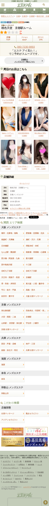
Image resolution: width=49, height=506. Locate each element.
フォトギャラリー (9, 464)
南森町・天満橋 (7, 239)
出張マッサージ (7, 413)
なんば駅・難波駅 (8, 252)
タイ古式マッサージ (10, 472)
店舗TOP (8, 38)
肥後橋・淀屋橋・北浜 (35, 233)
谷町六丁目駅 (31, 271)
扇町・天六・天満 (33, 239)
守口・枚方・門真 (8, 290)
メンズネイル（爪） (10, 482)
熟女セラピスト (32, 413)
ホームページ (24, 183)
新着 (44, 11)
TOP (4, 11)
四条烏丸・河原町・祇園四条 (37, 311)
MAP (24, 38)
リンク (39, 464)
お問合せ (21, 464)
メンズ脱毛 (7, 475)
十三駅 (28, 265)
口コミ (24, 11)
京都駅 (28, 317)
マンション (36, 213)
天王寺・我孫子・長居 (10, 277)
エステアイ (7, 461)
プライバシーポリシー (10, 468)
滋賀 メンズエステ (11, 358)
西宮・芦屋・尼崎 (8, 344)
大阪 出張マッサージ (34, 296)
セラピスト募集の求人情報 (20, 208)
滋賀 (3, 365)
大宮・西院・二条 (8, 317)
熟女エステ (24, 482)
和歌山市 (5, 393)
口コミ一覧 (38, 461)
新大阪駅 (29, 258)
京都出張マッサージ (23, 213)
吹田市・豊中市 (7, 296)
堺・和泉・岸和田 (8, 284)
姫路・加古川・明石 (9, 350)
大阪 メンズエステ (11, 227)
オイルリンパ (7, 479)
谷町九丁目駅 (6, 271)
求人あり (21, 22)
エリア (15, 11)
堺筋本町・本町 (32, 246)
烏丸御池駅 (5, 311)
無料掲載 (31, 464)
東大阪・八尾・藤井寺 (35, 284)
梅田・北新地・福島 (9, 233)
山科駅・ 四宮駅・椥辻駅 (11, 323)
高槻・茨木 (30, 290)
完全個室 (11, 215)
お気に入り (34, 11)
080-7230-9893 (26, 46)
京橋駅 (28, 277)
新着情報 (28, 461)
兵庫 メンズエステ (11, 338)
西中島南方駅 (6, 265)
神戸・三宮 (30, 344)
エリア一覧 (18, 461)
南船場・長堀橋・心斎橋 (36, 252)
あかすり (18, 479)
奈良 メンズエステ (11, 373)
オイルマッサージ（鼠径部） (33, 215)
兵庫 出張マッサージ (34, 350)
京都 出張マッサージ (9, 329)
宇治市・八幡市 (32, 323)
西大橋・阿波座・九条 (10, 258)
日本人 (11, 213)
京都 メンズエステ (11, 304)
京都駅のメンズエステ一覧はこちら (24, 61)
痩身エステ (29, 479)
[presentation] (24, 502)
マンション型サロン (27, 472)
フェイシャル (18, 475)
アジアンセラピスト (9, 420)
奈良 (3, 379)
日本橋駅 (5, 246)
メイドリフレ (31, 475)
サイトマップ (26, 468)
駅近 (18, 215)
